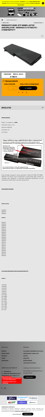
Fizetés (25, 355)
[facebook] (42, 36)
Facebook (1, 388)
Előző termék (5, 22)
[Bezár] (43, 3)
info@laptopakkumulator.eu (12, 373)
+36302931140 (7, 371)
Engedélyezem (27, 414)
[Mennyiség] (13, 88)
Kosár (3, 358)
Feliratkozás (30, 377)
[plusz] (16, 88)
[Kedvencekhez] (18, 92)
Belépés (4, 351)
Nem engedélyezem (17, 414)
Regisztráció (5, 353)
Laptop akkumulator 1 (12, 20)
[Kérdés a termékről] (26, 92)
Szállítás (26, 358)
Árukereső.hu (22, 399)
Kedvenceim (5, 360)
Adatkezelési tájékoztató (31, 353)
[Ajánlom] (22, 92)
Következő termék (38, 22)
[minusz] (10, 88)
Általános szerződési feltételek (33, 351)
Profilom (4, 355)
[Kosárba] (28, 88)
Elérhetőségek (27, 360)
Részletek (6, 108)
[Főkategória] (2, 20)
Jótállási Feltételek (29, 363)
